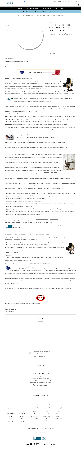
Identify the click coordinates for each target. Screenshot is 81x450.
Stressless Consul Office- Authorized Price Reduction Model (58, 417)
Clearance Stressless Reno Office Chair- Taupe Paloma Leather (34, 417)
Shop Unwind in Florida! (40, 11)
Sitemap (52, 428)
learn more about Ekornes (65, 93)
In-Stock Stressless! (28, 11)
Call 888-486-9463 (53, 11)
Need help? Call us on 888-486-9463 (32, 4)
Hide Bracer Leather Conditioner (16, 170)
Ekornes (20, 8)
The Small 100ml (46, 172)
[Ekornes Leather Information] (35, 214)
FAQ (56, 8)
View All (47, 428)
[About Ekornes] (57, 137)
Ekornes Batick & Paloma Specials (42, 219)
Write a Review (63, 37)
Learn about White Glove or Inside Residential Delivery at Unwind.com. (41, 263)
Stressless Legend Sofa (54, 219)
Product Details (52, 53)
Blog (61, 8)
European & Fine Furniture (33, 8)
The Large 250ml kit (54, 172)
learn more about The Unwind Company (12, 94)
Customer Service (47, 8)
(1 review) (57, 37)
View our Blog (68, 98)
